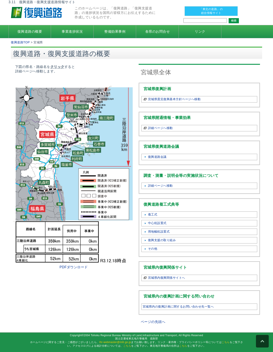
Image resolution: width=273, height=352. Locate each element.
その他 (152, 248)
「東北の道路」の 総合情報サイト (211, 11)
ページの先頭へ (153, 322)
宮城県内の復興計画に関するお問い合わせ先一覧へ (178, 306)
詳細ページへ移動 (160, 128)
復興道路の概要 (29, 31)
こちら (226, 342)
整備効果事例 (114, 31)
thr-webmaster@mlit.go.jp (115, 342)
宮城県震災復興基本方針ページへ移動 (174, 99)
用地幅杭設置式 (159, 231)
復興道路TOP (20, 42)
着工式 (152, 214)
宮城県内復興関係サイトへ (166, 277)
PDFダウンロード (74, 267)
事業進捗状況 (72, 31)
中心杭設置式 (157, 223)
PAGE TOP (262, 341)
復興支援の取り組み (162, 240)
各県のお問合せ (157, 31)
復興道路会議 (157, 156)
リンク (200, 31)
